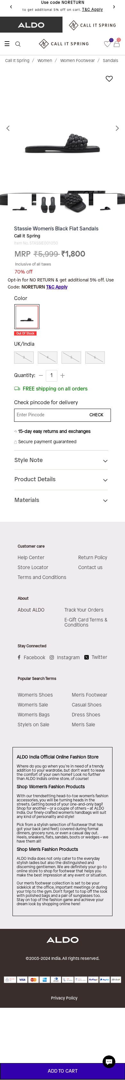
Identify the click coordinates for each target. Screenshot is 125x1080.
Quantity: (24, 375)
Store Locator (33, 567)
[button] (9, 128)
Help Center (31, 557)
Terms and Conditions (42, 577)
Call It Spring (17, 60)
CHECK (96, 415)
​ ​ (94, 25)
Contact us (90, 567)
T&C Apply (92, 10)
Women (45, 60)
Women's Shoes (35, 695)
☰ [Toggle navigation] (7, 44)
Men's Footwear (89, 695)
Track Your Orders (84, 610)
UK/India (24, 344)
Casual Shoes (87, 705)
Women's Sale (33, 705)
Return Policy (92, 557)
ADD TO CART (63, 1071)
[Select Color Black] (25, 317)
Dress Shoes (86, 715)
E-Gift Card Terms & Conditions (85, 623)
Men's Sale (83, 725)
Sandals (110, 60)
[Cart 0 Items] (119, 44)
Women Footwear (77, 60)
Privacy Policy (64, 998)
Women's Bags (34, 715)
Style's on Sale (33, 725)
